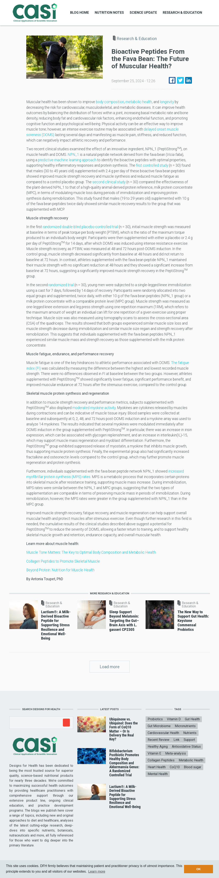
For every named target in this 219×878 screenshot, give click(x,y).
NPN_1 (73, 155)
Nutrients (189, 733)
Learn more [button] (96, 871)
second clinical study (109, 182)
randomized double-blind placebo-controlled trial (80, 227)
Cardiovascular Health (163, 733)
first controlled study (152, 165)
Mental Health (158, 774)
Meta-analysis (175, 753)
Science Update (143, 13)
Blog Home (79, 13)
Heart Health (157, 767)
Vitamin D (174, 719)
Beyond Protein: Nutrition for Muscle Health (60, 570)
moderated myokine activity (94, 408)
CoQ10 (175, 767)
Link (177, 740)
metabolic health (139, 102)
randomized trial (61, 285)
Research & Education (182, 13)
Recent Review (158, 740)
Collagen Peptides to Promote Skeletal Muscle (63, 561)
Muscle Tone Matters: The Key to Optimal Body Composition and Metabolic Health (91, 552)
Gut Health (192, 719)
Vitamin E (154, 753)
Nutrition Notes (109, 13)
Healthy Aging (158, 747)
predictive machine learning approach (67, 160)
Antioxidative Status (186, 747)
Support (189, 740)
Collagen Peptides (161, 760)
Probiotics (155, 719)
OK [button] (198, 869)
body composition (110, 102)
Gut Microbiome (159, 726)
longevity (167, 102)
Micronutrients (185, 726)
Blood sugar (192, 767)
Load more (110, 666)
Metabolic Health (191, 760)
